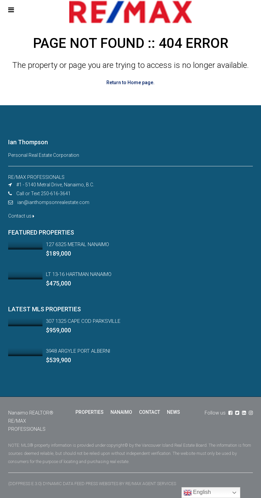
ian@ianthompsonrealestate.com (53, 202)
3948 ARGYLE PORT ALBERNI (78, 351)
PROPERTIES (89, 412)
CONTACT (149, 412)
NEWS (173, 412)
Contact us (21, 216)
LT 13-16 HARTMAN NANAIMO (78, 274)
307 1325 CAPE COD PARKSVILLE (83, 321)
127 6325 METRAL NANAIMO (77, 244)
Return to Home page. (130, 82)
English (197, 492)
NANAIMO (121, 412)
